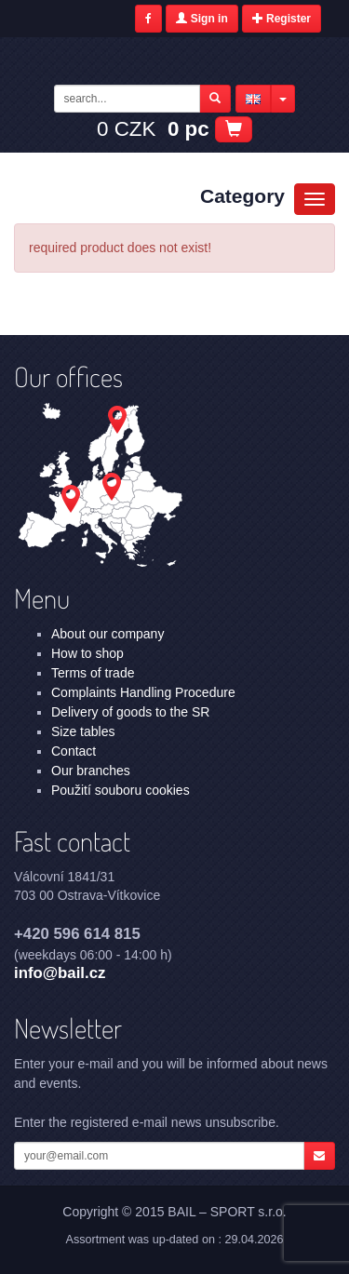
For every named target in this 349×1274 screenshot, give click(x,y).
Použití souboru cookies (120, 790)
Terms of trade (92, 672)
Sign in (201, 18)
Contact (73, 751)
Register (281, 18)
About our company (107, 633)
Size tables (82, 731)
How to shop (87, 653)
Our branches (90, 770)
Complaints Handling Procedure (143, 692)
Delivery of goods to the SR (130, 711)
